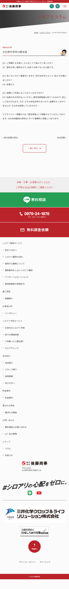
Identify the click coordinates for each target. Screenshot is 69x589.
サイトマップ (45, 562)
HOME (36, 33)
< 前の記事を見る (10, 137)
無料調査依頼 (57, 6)
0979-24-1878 (34, 214)
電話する (52, 6)
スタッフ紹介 (11, 369)
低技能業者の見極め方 (15, 283)
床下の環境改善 (12, 334)
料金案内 (9, 397)
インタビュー (11, 313)
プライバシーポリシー (27, 562)
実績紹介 (9, 298)
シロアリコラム (45, 33)
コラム (8, 448)
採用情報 (9, 376)
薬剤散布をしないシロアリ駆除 (19, 270)
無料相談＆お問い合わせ (16, 427)
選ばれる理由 (11, 412)
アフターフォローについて (17, 276)
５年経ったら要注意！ (14, 341)
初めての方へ (11, 250)
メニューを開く (65, 6)
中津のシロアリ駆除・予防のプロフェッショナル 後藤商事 (11, 6)
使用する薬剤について (15, 263)
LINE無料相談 (34, 199)
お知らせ (9, 455)
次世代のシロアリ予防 (15, 327)
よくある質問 (11, 433)
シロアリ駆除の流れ (14, 256)
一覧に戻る (33, 148)
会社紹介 (9, 362)
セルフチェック (12, 348)
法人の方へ (10, 382)
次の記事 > (62, 137)
